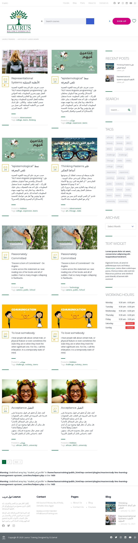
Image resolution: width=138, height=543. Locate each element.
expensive (77, 123)
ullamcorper (110, 268)
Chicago (72, 211)
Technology (74, 287)
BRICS (25, 445)
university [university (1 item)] (111, 201)
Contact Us (103, 3)
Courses (66, 3)
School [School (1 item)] (109, 189)
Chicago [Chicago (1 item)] (110, 160)
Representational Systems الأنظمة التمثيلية (25, 80)
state (79, 211)
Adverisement (25, 117)
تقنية (21, 287)
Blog (75, 3)
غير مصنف (120, 70)
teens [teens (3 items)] (109, 195)
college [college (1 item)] (120, 166)
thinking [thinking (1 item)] (127, 195)
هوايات (72, 120)
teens (25, 120)
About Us (92, 3)
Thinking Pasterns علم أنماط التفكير (75, 168)
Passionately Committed (19, 256)
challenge (20, 364)
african (19, 445)
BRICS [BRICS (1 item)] (129, 143)
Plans (82, 3)
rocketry (28, 364)
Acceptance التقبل (22, 407)
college (19, 120)
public (26, 290)
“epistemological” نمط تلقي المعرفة (75, 80)
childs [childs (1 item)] (119, 160)
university (33, 445)
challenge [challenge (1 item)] (111, 155)
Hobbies (23, 208)
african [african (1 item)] (110, 137)
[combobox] (121, 226)
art (67, 211)
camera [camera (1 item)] (119, 149)
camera (19, 290)
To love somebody (23, 332)
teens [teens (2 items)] (118, 195)
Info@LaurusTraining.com (47, 513)
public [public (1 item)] (130, 178)
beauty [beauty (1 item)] (110, 143)
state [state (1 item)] (128, 189)
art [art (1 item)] (128, 137)
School (32, 290)
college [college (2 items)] (110, 166)
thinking (32, 120)
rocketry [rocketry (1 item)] (119, 184)
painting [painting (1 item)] (110, 178)
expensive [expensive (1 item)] (111, 172)
